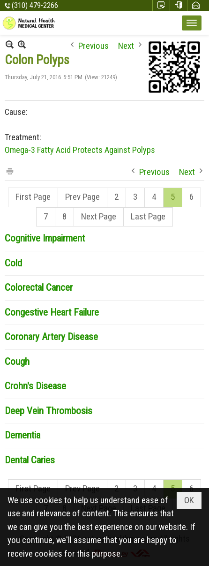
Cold (13, 263)
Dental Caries (30, 460)
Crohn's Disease (35, 386)
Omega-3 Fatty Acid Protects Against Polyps (80, 150)
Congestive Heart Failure (52, 312)
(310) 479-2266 (35, 5)
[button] (191, 23)
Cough (17, 361)
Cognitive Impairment (45, 238)
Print (9, 170)
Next (126, 44)
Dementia (22, 435)
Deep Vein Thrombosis (48, 410)
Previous (93, 44)
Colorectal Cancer (39, 287)
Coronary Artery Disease (51, 336)
